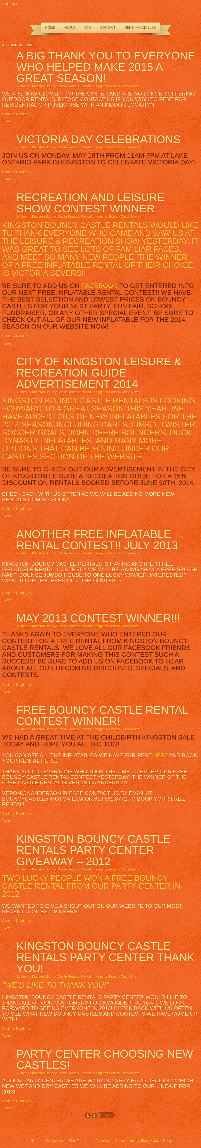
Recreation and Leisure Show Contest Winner (90, 203)
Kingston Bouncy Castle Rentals (55, 86)
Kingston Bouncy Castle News (117, 86)
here (160, 755)
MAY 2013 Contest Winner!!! (98, 618)
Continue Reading (15, 114)
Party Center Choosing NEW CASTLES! (104, 1059)
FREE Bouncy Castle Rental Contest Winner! (102, 715)
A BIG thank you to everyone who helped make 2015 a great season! (105, 66)
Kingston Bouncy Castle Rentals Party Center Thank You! (105, 957)
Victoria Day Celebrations (98, 139)
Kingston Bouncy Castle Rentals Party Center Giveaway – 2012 (93, 850)
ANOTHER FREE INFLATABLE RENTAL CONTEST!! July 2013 (97, 539)
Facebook (99, 285)
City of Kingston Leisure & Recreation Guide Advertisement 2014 (99, 372)
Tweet (6, 121)
